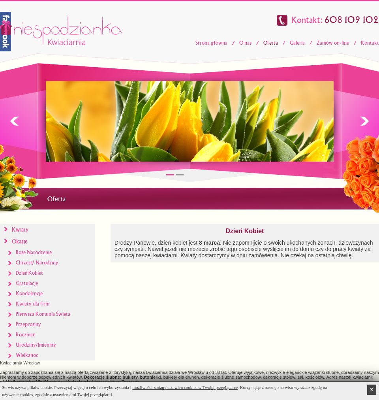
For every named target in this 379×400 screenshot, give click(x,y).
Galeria (297, 43)
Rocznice (25, 334)
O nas (245, 43)
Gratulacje (27, 283)
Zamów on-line (333, 43)
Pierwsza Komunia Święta (43, 314)
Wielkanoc (27, 355)
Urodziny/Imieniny (36, 345)
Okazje (20, 241)
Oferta (270, 43)
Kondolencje (29, 293)
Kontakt (370, 43)
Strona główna (211, 43)
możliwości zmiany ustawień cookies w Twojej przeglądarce (185, 387)
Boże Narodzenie (34, 252)
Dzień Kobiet (29, 273)
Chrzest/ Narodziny (37, 262)
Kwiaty (20, 229)
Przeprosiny (28, 324)
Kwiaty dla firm (32, 303)
